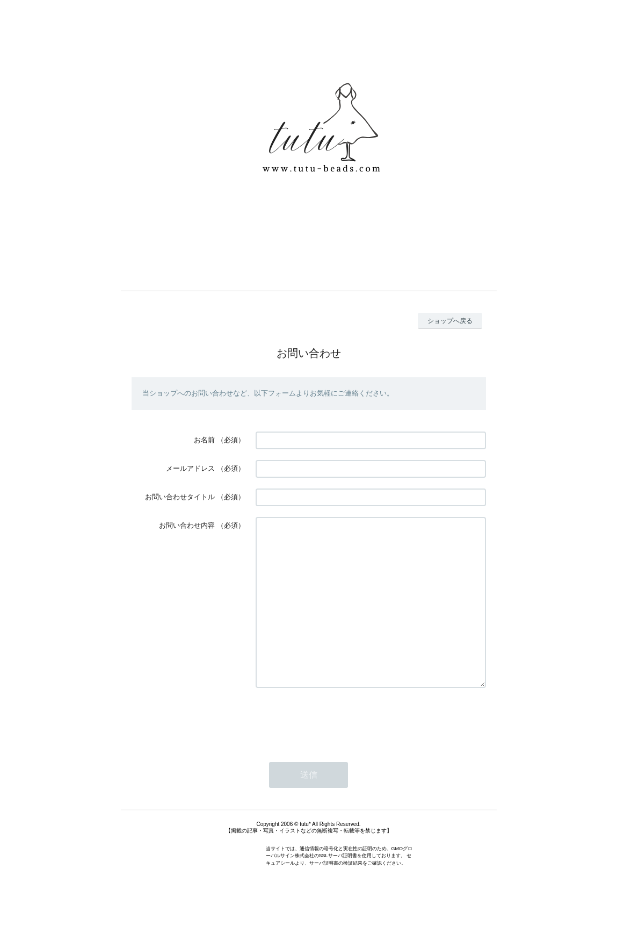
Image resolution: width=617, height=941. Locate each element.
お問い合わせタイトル (180, 497)
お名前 (204, 440)
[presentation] (337, 752)
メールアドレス (190, 468)
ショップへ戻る (450, 321)
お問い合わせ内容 (187, 525)
